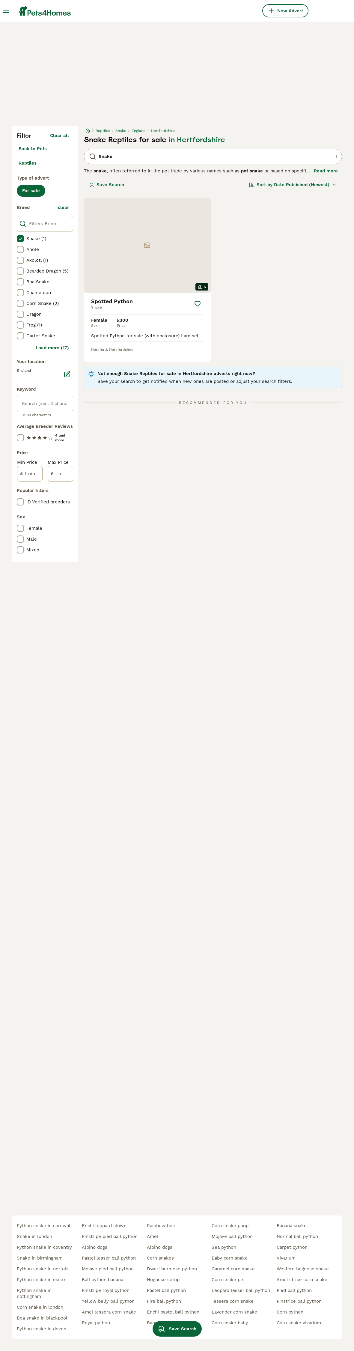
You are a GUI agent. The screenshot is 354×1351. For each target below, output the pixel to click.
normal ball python (297, 1236)
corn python (290, 1312)
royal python (96, 1323)
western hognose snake (303, 1269)
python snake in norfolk (43, 1269)
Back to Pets (33, 148)
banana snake (292, 1225)
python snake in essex (41, 1279)
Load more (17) (52, 347)
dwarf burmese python (172, 1269)
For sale (31, 190)
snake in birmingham (40, 1258)
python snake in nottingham (34, 1293)
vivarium (286, 1258)
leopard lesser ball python (241, 1290)
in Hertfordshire (196, 140)
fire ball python (164, 1301)
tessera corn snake (233, 1301)
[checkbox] (20, 239)
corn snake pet (228, 1279)
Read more (326, 171)
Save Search (106, 184)
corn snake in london (40, 1307)
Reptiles (28, 163)
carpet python (292, 1247)
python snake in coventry (44, 1247)
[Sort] (292, 185)
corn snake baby (230, 1323)
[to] (60, 474)
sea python (224, 1247)
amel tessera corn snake (109, 1312)
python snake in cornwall (44, 1225)
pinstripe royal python (105, 1290)
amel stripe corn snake (302, 1279)
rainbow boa (161, 1225)
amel (152, 1236)
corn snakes (160, 1258)
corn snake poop (230, 1225)
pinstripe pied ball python (110, 1236)
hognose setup (163, 1279)
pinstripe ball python (299, 1301)
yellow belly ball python (108, 1301)
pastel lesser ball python (109, 1258)
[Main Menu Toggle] (6, 11)
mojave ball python (232, 1236)
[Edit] (67, 374)
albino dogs (94, 1247)
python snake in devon (41, 1329)
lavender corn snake (234, 1312)
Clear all (59, 135)
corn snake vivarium (299, 1323)
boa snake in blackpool (42, 1318)
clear (63, 207)
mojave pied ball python (108, 1269)
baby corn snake (230, 1258)
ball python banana (102, 1279)
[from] (30, 474)
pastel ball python (166, 1290)
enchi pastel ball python (173, 1312)
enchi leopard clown (104, 1225)
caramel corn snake (233, 1269)
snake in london (34, 1236)
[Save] (198, 304)
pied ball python (294, 1290)
